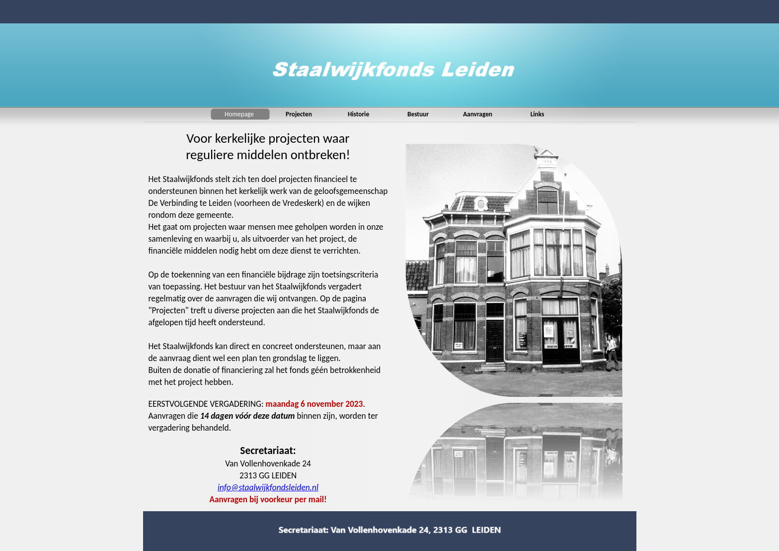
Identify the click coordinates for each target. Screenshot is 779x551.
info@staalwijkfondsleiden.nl (268, 487)
